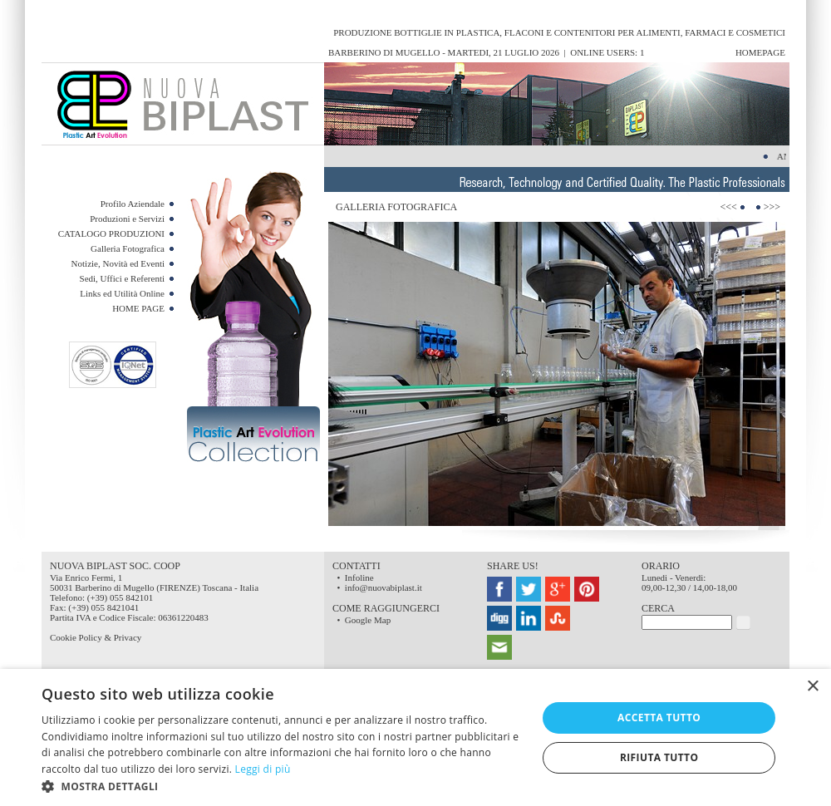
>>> (772, 207)
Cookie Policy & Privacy (95, 637)
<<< (728, 207)
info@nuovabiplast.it (383, 587)
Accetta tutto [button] (659, 717)
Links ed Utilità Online (122, 293)
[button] (282, 786)
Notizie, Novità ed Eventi (118, 263)
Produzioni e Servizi (127, 219)
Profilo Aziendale (133, 204)
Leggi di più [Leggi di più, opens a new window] (263, 769)
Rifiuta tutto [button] (659, 757)
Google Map (368, 620)
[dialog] (415, 737)
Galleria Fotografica (128, 248)
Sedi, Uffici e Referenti (122, 278)
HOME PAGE (138, 308)
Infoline (359, 577)
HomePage (760, 52)
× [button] (812, 687)
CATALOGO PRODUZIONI (111, 233)
